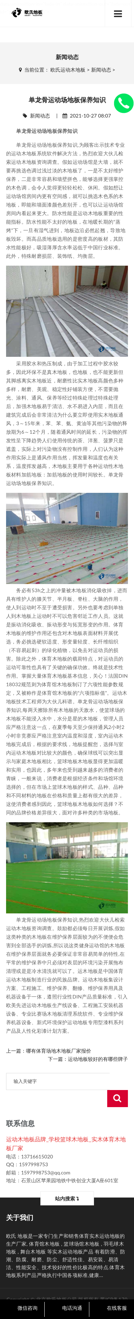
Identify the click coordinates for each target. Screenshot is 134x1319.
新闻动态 (101, 70)
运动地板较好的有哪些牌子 (98, 1059)
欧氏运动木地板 (67, 70)
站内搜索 (67, 1181)
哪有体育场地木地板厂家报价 (58, 1051)
